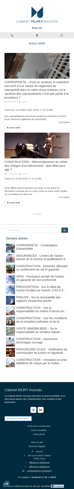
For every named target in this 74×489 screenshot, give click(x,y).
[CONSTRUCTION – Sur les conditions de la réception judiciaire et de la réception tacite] (10, 321)
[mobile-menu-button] (61, 35)
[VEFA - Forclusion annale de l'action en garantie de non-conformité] (10, 279)
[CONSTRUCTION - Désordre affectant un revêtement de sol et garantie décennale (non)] (10, 269)
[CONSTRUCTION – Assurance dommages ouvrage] (10, 341)
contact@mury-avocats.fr (39, 471)
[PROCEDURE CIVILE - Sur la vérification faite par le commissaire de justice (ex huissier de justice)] (10, 352)
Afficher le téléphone (39, 462)
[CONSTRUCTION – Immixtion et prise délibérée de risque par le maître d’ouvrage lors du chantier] (10, 362)
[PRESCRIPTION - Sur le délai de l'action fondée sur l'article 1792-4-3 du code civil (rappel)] (10, 289)
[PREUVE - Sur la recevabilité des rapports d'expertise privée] (10, 300)
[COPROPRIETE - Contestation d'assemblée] (10, 248)
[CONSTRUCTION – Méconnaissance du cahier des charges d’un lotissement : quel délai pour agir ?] (37, 146)
